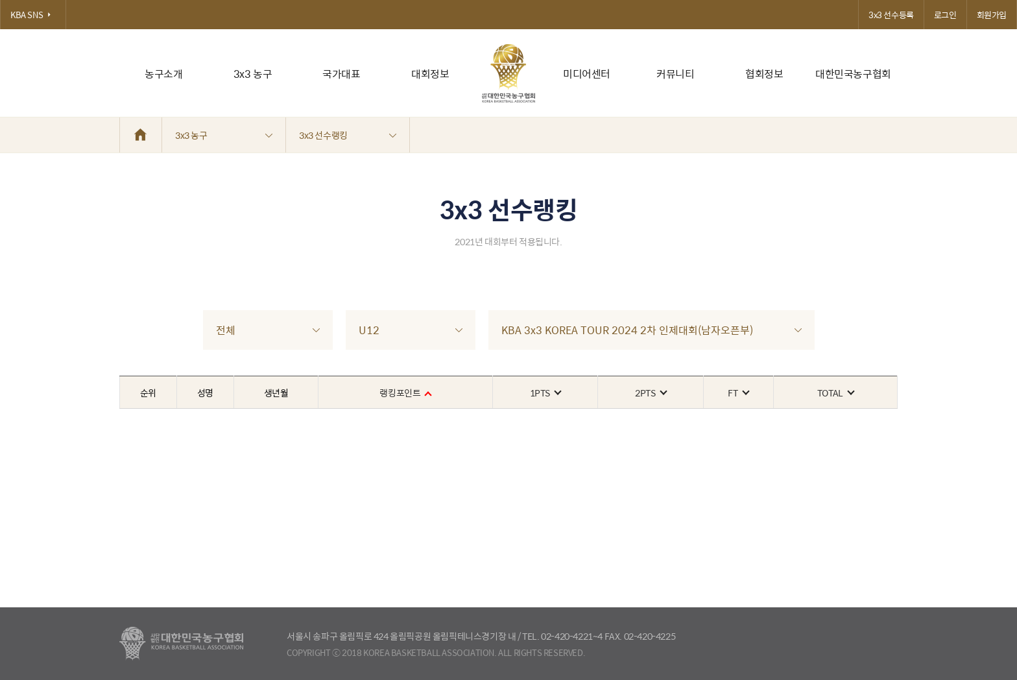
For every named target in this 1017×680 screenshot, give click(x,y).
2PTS (650, 392)
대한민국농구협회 (853, 74)
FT (738, 392)
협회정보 (764, 74)
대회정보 (430, 74)
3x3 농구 (252, 74)
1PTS (545, 392)
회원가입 (992, 14)
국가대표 (341, 74)
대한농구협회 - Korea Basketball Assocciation (181, 644)
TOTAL (835, 392)
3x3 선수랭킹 (347, 135)
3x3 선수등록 (891, 14)
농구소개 (163, 74)
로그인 (945, 14)
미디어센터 (586, 74)
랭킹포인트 (405, 392)
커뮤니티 (675, 74)
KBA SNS (33, 14)
